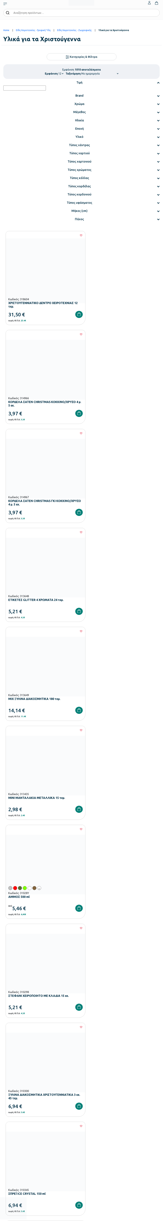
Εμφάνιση (51, 73)
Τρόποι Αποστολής (12, 1149)
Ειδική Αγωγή (9, 1122)
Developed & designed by (81, 1216)
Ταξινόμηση (73, 73)
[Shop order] (100, 73)
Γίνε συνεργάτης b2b (92, 1117)
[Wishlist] (74, 235)
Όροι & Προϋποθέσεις (14, 1160)
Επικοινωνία (87, 1149)
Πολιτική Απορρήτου (119, 1025)
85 (111, 837)
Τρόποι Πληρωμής (12, 1144)
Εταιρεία (86, 1090)
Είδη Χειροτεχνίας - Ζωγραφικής (74, 30)
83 (91, 837)
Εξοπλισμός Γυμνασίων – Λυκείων (19, 1106)
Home (6, 30)
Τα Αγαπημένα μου (91, 1144)
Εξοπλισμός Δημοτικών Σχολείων (19, 1101)
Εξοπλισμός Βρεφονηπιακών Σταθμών (22, 1090)
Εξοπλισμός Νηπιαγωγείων (16, 1096)
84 (101, 837)
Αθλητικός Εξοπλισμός (14, 1117)
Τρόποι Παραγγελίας (13, 1138)
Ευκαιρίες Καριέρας (91, 1112)
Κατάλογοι (87, 1101)
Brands (85, 1106)
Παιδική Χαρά (10, 1112)
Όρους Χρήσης (86, 1025)
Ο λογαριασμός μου (91, 1138)
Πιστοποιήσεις (88, 1096)
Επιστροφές (9, 1154)
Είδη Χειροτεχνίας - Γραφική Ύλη (33, 30)
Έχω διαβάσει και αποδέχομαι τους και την (82, 1025)
